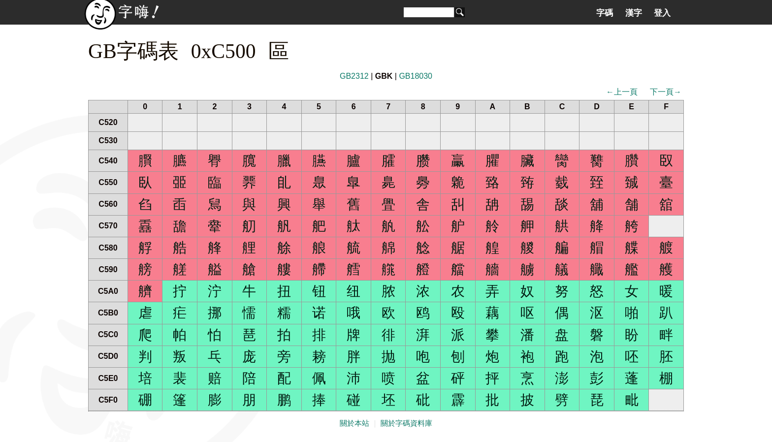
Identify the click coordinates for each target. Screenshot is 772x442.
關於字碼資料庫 (406, 423)
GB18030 (415, 76)
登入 (662, 13)
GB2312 (354, 76)
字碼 (604, 13)
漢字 (633, 13)
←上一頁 (622, 92)
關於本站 (354, 423)
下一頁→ (665, 92)
